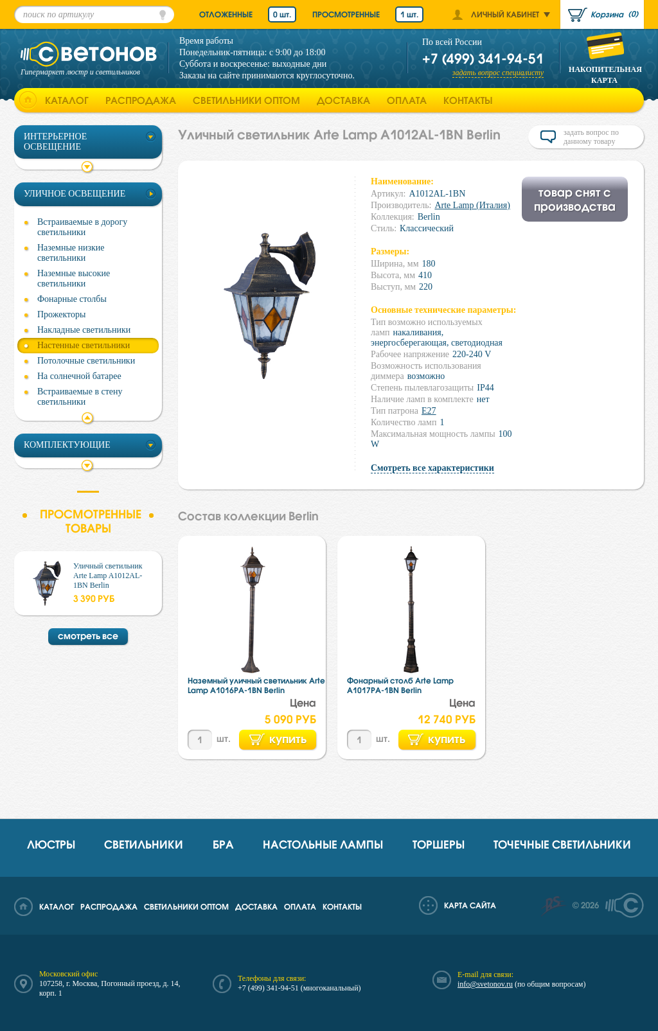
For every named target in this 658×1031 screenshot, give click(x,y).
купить (278, 739)
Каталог (67, 100)
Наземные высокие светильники (73, 278)
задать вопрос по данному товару (591, 137)
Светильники (143, 844)
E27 (429, 411)
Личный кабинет (505, 14)
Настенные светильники (83, 345)
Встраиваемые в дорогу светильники (82, 227)
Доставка (343, 100)
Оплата (407, 100)
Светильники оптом (246, 100)
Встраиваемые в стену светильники (80, 397)
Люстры (51, 844)
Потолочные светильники (86, 361)
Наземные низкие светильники (71, 253)
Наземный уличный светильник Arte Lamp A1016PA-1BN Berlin (256, 685)
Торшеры (439, 844)
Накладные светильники (83, 330)
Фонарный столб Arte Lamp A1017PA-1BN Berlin (400, 685)
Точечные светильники (562, 844)
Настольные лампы (323, 844)
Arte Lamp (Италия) (472, 205)
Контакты (468, 100)
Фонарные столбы (72, 299)
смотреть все (88, 635)
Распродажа (140, 100)
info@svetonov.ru (485, 984)
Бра (223, 844)
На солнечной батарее (79, 376)
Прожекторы (61, 314)
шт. (224, 738)
